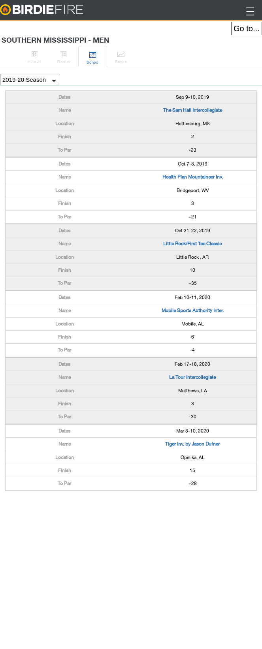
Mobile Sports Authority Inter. (193, 310)
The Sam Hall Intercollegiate (192, 110)
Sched (93, 56)
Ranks (121, 56)
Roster (63, 56)
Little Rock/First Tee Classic (192, 243)
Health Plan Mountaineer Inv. (192, 177)
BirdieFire (57, 10)
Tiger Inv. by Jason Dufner (192, 444)
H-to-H (34, 56)
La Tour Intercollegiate (192, 377)
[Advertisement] (68, 510)
